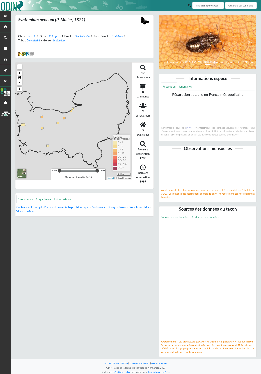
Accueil (105, 363)
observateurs (65, 199)
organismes (45, 199)
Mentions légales (161, 363)
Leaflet (111, 178)
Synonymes (187, 86)
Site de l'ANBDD (119, 363)
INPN (189, 128)
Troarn (130, 207)
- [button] (20, 82)
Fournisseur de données (176, 217)
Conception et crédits (140, 363)
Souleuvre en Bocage (110, 207)
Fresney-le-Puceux (44, 207)
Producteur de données (208, 217)
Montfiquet (88, 207)
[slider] (59, 171)
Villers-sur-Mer (38, 211)
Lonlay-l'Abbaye (68, 207)
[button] (19, 77)
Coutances (23, 207)
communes (26, 199)
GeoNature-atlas (121, 372)
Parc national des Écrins (160, 372)
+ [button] (20, 73)
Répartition (169, 86)
